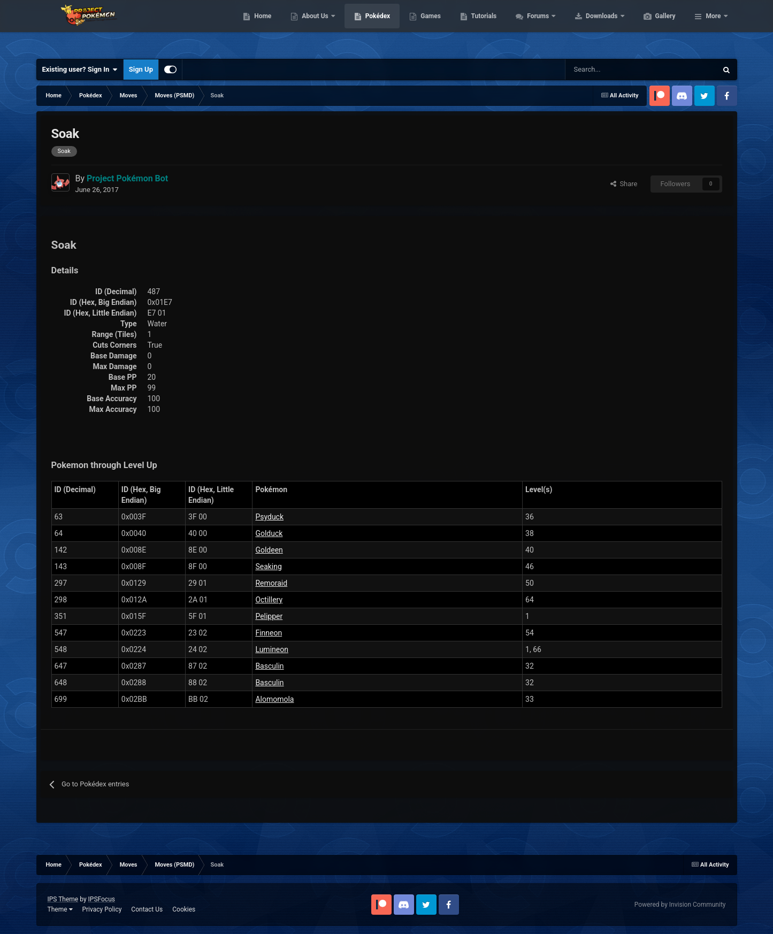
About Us (366, 26)
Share (624, 184)
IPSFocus (101, 899)
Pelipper (268, 616)
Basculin (269, 666)
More (713, 26)
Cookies (183, 909)
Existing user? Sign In (80, 69)
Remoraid (271, 583)
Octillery (268, 599)
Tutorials (534, 26)
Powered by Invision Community (680, 904)
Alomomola (274, 699)
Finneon (268, 633)
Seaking (268, 566)
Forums (589, 26)
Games (481, 26)
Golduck (268, 533)
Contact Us (147, 909)
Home (313, 26)
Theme (60, 909)
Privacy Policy (101, 909)
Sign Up (141, 69)
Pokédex (428, 26)
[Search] (603, 69)
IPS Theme (63, 899)
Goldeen (268, 550)
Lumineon (271, 649)
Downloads (653, 26)
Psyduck (269, 516)
